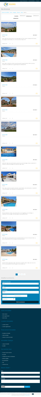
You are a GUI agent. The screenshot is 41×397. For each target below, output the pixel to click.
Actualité (3, 345)
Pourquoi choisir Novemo (7, 352)
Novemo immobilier (5, 12)
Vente (11, 12)
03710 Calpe (4, 35)
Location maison (5, 324)
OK (32, 394)
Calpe (22, 12)
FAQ (3, 362)
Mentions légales (5, 358)
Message (3, 378)
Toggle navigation (2, 4)
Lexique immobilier (5, 343)
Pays (3, 285)
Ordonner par (29, 16)
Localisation (4, 290)
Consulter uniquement (15, 17)
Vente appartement (5, 315)
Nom (2, 371)
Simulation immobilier (6, 333)
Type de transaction (6, 281)
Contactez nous (5, 364)
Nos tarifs (4, 354)
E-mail (2, 374)
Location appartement (6, 326)
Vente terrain (4, 317)
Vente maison (4, 314)
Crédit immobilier (5, 335)
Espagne (14, 12)
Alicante (18, 12)
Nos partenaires (5, 360)
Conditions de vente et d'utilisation (8, 356)
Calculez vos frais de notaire (7, 337)
